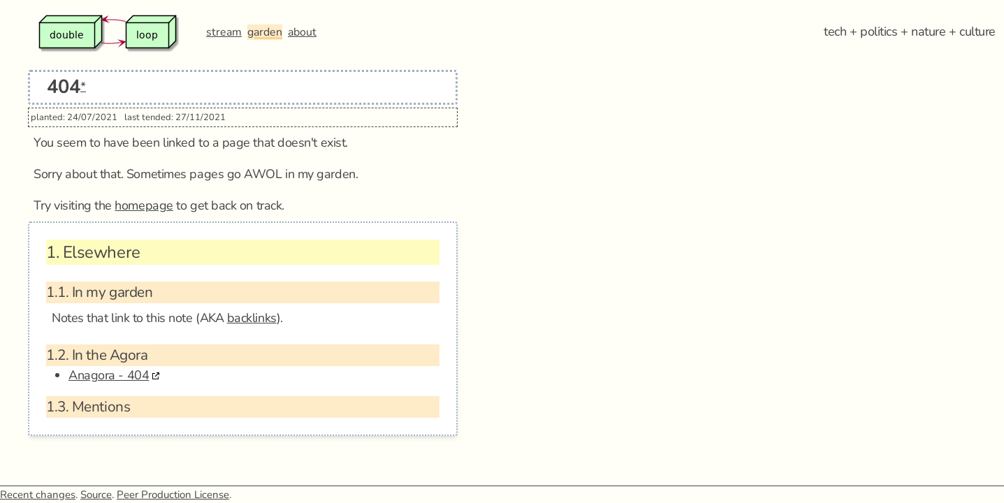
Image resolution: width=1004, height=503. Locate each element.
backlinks (252, 317)
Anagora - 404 (108, 375)
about (302, 32)
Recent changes (37, 495)
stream (224, 32)
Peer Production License (173, 495)
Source (96, 495)
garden (264, 32)
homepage (144, 205)
